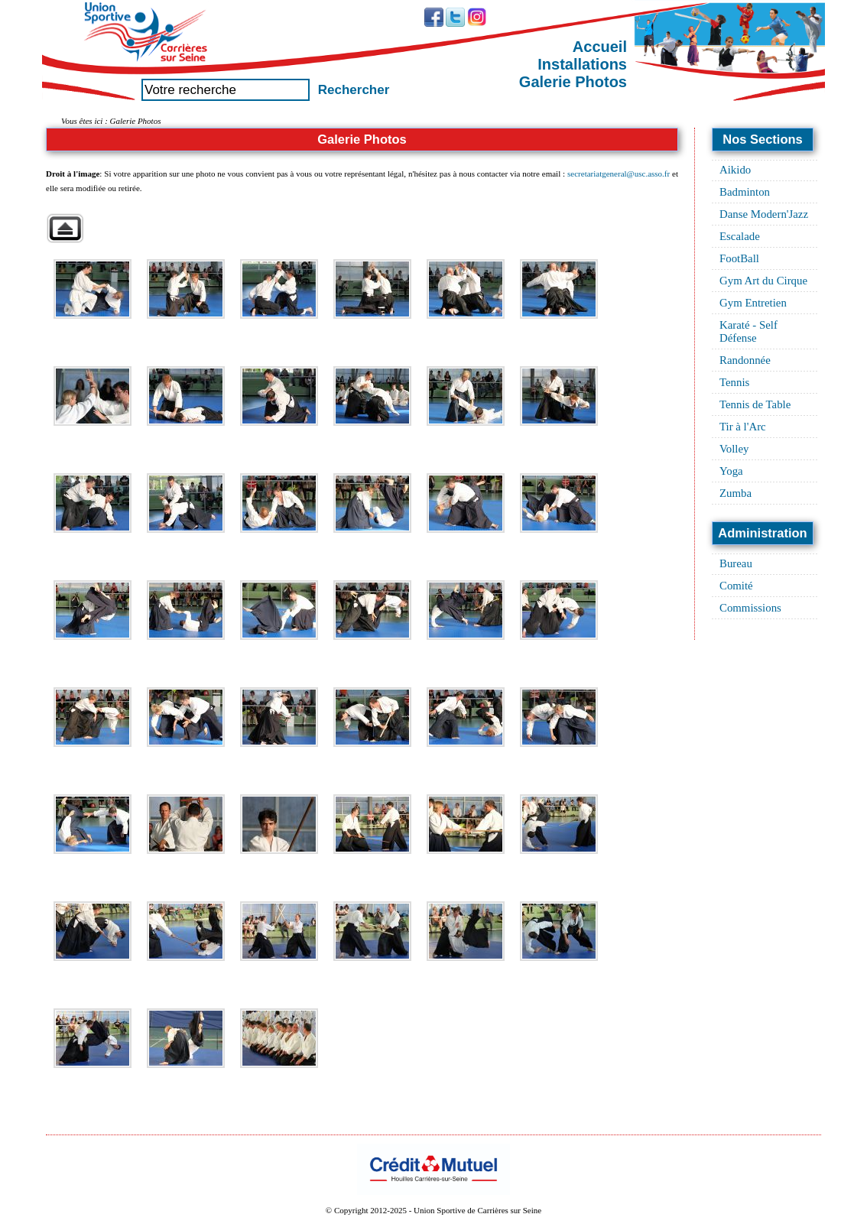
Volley (734, 449)
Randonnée (745, 360)
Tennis (734, 382)
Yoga (731, 471)
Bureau (735, 563)
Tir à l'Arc (742, 426)
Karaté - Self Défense (748, 331)
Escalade (739, 236)
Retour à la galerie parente (65, 228)
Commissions (750, 608)
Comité (736, 585)
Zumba (735, 493)
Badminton (744, 192)
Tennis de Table (755, 404)
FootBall (739, 258)
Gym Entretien (753, 303)
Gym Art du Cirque (763, 280)
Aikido (735, 170)
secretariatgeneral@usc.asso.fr (618, 173)
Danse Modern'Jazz (763, 214)
